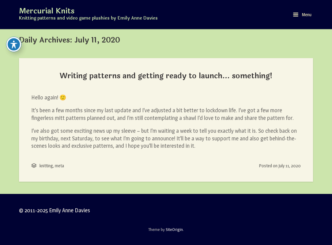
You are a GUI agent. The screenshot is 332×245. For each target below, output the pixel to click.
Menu (302, 14)
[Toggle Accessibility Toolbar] (13, 44)
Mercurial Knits (46, 11)
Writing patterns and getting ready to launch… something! (166, 76)
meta (59, 165)
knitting (46, 165)
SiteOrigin (174, 229)
